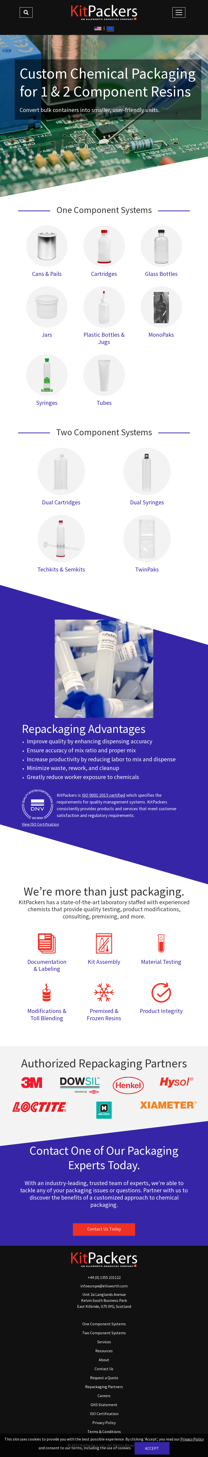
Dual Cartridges (61, 502)
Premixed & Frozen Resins (104, 1014)
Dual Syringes (147, 502)
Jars (47, 334)
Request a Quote (104, 1377)
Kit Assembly (104, 962)
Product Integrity (161, 1011)
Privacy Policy (104, 1422)
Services (104, 1341)
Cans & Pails (47, 274)
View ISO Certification (40, 824)
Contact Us (104, 1368)
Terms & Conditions (104, 1431)
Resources (104, 1350)
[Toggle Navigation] (178, 12)
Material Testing (161, 962)
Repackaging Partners (104, 1386)
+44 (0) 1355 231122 (104, 1277)
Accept (152, 1448)
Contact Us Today (104, 1229)
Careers (104, 1395)
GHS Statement (104, 1404)
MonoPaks (161, 334)
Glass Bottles (161, 274)
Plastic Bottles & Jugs (104, 338)
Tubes (104, 403)
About (104, 1359)
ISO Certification (104, 1413)
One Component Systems (104, 1323)
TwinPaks (147, 569)
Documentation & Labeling (46, 965)
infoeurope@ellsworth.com (104, 1285)
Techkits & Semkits (61, 569)
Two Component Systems (104, 1332)
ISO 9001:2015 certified (103, 795)
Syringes (46, 403)
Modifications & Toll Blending (46, 1014)
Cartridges (104, 274)
